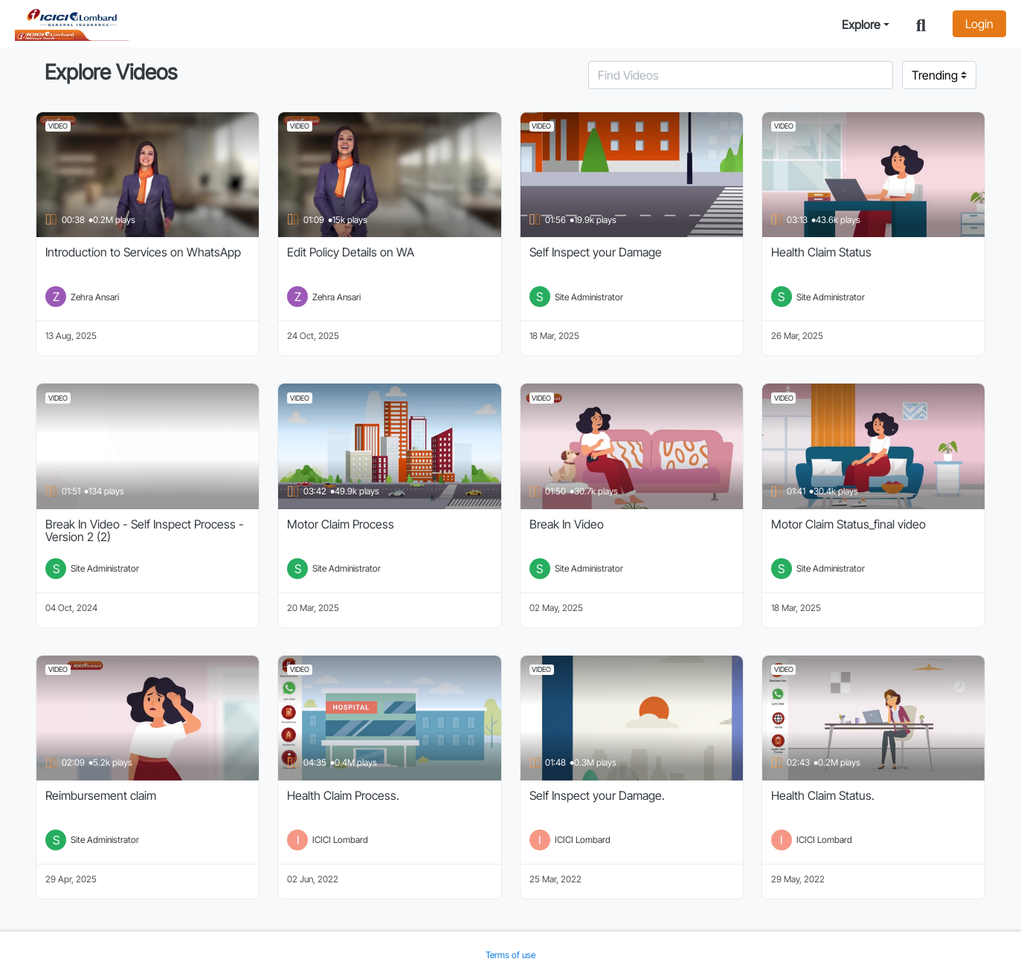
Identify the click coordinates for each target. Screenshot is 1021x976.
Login (979, 23)
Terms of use (510, 954)
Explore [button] (861, 24)
